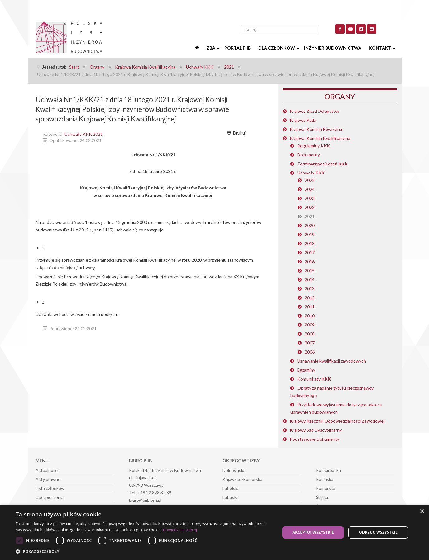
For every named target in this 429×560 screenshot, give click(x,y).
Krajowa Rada (303, 120)
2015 (310, 270)
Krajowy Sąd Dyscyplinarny (316, 430)
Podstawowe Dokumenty (314, 439)
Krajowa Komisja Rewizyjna (316, 129)
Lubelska (231, 488)
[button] (144, 551)
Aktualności (47, 470)
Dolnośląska (233, 470)
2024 (310, 189)
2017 (310, 252)
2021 (310, 216)
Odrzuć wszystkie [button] (378, 532)
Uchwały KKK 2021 (83, 134)
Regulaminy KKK (313, 145)
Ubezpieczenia (50, 497)
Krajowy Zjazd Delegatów (314, 111)
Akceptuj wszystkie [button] (313, 532)
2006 (310, 351)
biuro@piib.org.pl (145, 500)
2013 (310, 288)
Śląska (322, 497)
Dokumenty (308, 154)
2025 (310, 180)
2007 (310, 342)
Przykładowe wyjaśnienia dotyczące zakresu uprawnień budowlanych (336, 408)
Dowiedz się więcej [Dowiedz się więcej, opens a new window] (180, 530)
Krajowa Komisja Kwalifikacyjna (320, 138)
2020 (310, 225)
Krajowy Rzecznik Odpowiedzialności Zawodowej (337, 421)
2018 (310, 243)
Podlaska (324, 479)
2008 (310, 333)
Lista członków (50, 488)
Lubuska (230, 497)
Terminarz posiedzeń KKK (322, 163)
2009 (310, 324)
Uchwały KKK (311, 172)
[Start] (198, 48)
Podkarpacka (328, 470)
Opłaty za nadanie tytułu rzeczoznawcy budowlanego (332, 391)
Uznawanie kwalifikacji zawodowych (331, 360)
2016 (310, 261)
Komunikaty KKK (314, 379)
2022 (310, 207)
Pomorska (325, 488)
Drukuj (236, 132)
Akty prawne (48, 479)
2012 (310, 297)
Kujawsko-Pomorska (242, 479)
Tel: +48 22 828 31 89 (150, 492)
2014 (310, 279)
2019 (310, 234)
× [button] (422, 511)
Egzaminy (306, 370)
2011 (310, 306)
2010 (310, 315)
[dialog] (214, 532)
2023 (310, 198)
